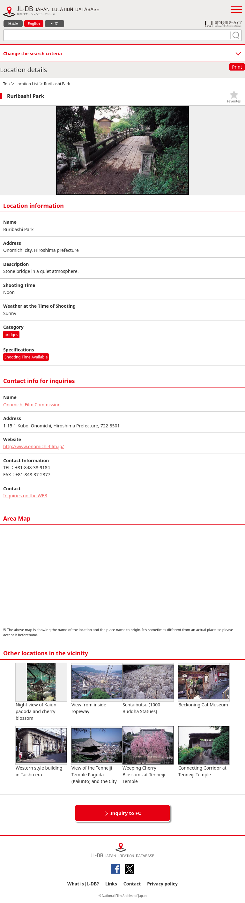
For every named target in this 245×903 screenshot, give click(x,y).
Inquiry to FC (125, 813)
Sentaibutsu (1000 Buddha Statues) (148, 688)
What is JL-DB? (83, 884)
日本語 (13, 23)
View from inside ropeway (96, 688)
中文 (54, 23)
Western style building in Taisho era (41, 752)
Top (6, 84)
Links (111, 884)
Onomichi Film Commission (32, 405)
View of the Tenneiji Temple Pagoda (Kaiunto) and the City (96, 755)
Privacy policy (162, 884)
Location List (27, 84)
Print (237, 67)
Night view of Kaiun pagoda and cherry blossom (41, 692)
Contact (132, 884)
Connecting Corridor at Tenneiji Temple (203, 752)
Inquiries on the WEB (25, 496)
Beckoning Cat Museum (203, 685)
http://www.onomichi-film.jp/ (33, 446)
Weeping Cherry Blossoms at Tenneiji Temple (148, 755)
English (34, 23)
